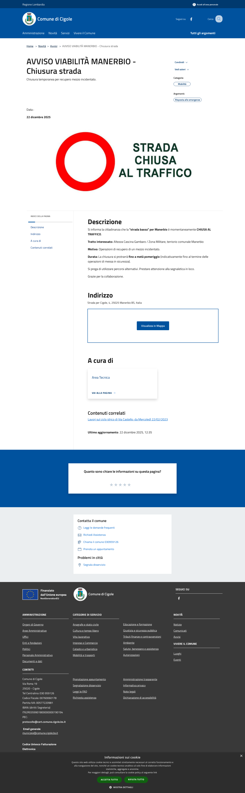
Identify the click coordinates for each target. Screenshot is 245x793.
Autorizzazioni (131, 655)
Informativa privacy (134, 685)
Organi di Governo (32, 624)
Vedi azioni (182, 70)
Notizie (178, 624)
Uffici (25, 637)
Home (30, 46)
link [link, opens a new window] (155, 772)
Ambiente (128, 643)
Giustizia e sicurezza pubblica (140, 630)
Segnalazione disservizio (87, 685)
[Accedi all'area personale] (205, 5)
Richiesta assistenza (84, 698)
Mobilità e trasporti (84, 655)
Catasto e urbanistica (85, 649)
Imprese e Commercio (85, 643)
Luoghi (177, 654)
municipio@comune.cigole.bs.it (40, 733)
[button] (122, 787)
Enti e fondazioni (32, 643)
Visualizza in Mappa (153, 326)
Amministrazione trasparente (140, 679)
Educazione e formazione (137, 624)
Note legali (129, 691)
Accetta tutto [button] (109, 779)
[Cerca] (218, 19)
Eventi (177, 660)
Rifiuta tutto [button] (136, 779)
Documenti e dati (32, 661)
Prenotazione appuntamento (89, 679)
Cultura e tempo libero (86, 631)
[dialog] (122, 772)
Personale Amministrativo (37, 655)
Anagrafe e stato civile (86, 624)
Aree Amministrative (34, 631)
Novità (42, 46)
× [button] (241, 756)
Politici (26, 649)
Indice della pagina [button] (40, 216)
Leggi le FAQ (80, 691)
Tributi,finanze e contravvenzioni (142, 637)
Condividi (182, 62)
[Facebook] (188, 18)
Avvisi (53, 46)
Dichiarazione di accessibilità (139, 698)
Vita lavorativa (81, 637)
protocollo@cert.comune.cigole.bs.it (44, 722)
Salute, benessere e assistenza (141, 649)
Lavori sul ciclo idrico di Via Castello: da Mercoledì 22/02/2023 (128, 419)
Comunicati (180, 631)
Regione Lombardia (33, 4)
